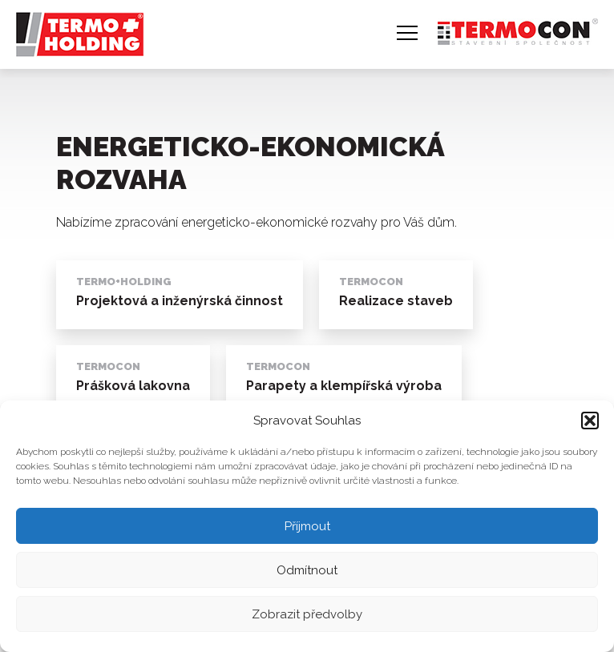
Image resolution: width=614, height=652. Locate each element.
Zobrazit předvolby (307, 614)
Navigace (407, 33)
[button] (590, 421)
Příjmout (307, 526)
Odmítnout (307, 570)
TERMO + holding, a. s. (75, 27)
